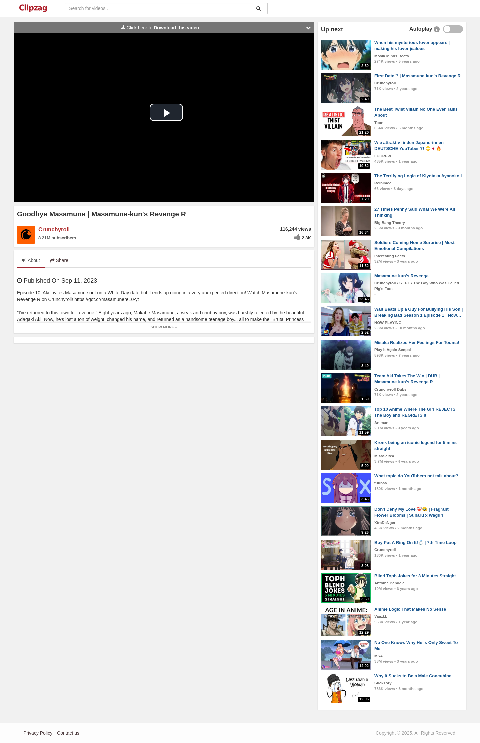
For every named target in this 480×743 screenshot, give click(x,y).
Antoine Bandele (389, 583)
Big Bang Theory (389, 223)
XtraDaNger (384, 523)
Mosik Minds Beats (391, 56)
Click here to (217, 27)
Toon (378, 123)
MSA (378, 656)
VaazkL (380, 616)
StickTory (383, 683)
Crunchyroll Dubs (390, 389)
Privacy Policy (37, 733)
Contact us (68, 733)
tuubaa (380, 483)
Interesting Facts (389, 256)
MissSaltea (384, 456)
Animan (381, 423)
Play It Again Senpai (392, 350)
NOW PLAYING (387, 323)
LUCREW (382, 156)
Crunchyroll (54, 229)
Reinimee (382, 183)
